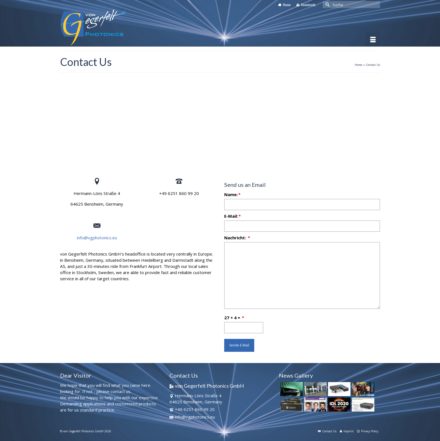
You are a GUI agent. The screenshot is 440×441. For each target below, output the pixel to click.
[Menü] (373, 40)
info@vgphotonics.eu (97, 237)
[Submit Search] (327, 4)
